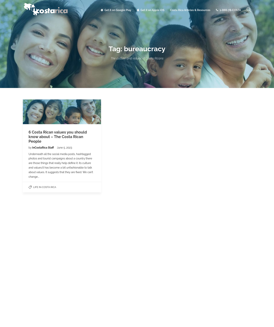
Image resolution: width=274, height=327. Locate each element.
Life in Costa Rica (44, 187)
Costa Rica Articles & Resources (190, 10)
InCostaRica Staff (43, 147)
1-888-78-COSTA (230, 10)
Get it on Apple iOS (152, 10)
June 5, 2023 (64, 147)
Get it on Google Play (117, 10)
